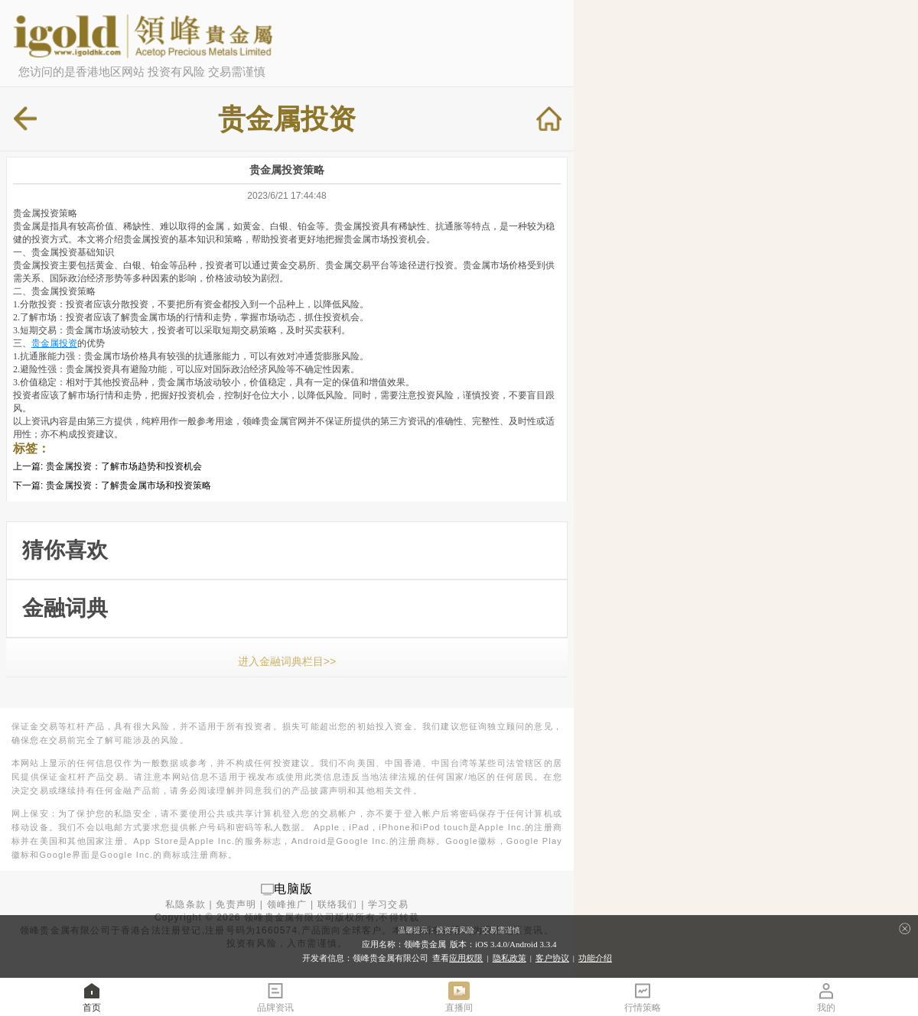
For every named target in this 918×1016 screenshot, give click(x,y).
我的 (826, 996)
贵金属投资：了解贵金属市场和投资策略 (128, 485)
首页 (92, 996)
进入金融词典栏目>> (287, 661)
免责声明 (236, 904)
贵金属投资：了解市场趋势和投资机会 (124, 466)
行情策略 (642, 996)
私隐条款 (185, 904)
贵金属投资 (54, 343)
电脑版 (294, 888)
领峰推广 (287, 904)
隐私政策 (509, 957)
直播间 (459, 996)
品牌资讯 (275, 996)
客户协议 (552, 957)
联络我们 (337, 904)
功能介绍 (595, 957)
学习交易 (388, 904)
